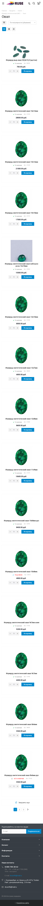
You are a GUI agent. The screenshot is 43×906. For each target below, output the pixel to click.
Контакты (6, 856)
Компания (6, 840)
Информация (7, 851)
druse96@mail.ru (11, 887)
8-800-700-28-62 (11, 867)
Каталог (5, 845)
